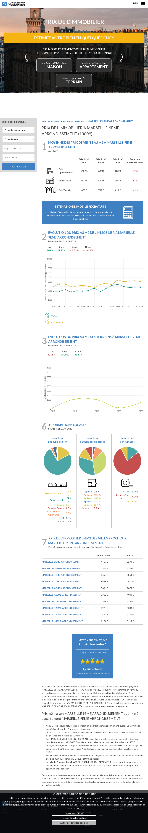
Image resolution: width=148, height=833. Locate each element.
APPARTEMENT (93, 65)
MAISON (54, 65)
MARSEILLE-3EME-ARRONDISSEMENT (62, 568)
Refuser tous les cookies (74, 817)
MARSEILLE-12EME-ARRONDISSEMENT (62, 608)
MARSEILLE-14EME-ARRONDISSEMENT (62, 621)
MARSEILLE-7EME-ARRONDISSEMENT (62, 581)
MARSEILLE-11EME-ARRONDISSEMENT (62, 601)
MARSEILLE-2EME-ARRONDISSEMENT (62, 562)
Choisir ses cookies (74, 813)
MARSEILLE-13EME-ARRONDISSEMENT (62, 614)
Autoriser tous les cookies (74, 822)
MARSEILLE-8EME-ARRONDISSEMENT (62, 588)
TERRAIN (74, 80)
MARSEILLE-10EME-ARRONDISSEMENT (62, 595)
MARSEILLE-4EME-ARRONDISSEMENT (62, 575)
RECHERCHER (18, 166)
